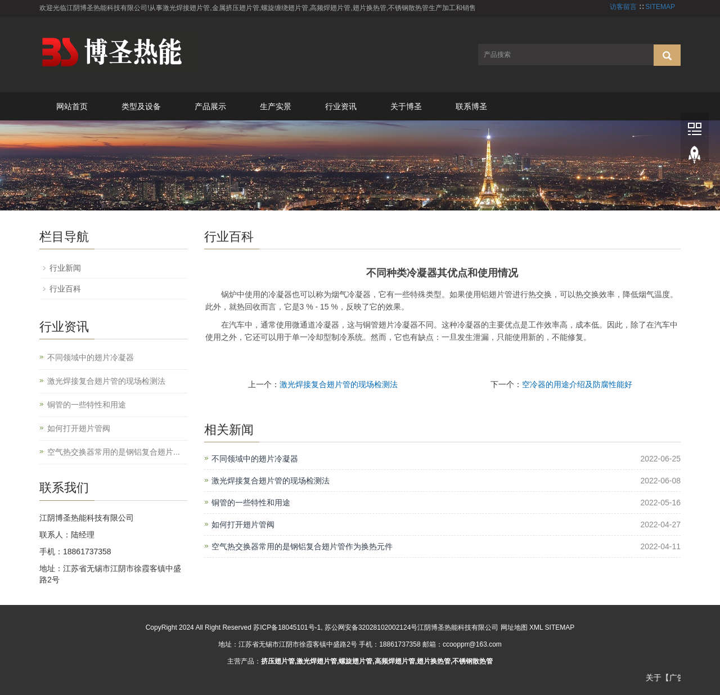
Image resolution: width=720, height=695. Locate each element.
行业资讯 (341, 106)
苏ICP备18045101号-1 (287, 627)
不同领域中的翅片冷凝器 (255, 458)
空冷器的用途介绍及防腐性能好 (577, 384)
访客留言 (623, 7)
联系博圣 (471, 106)
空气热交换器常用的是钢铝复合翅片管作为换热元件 (302, 546)
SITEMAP (660, 7)
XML (536, 627)
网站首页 (72, 106)
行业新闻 (65, 267)
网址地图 (514, 627)
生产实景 (275, 106)
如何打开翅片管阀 (243, 524)
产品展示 (210, 106)
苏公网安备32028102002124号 (371, 627)
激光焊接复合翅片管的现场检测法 (339, 384)
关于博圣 (406, 106)
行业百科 (65, 288)
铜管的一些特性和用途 (251, 502)
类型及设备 (141, 106)
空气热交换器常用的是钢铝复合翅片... (113, 451)
